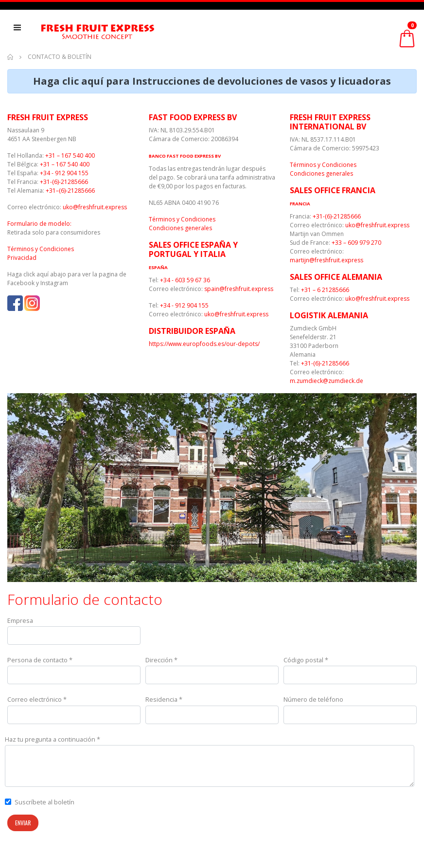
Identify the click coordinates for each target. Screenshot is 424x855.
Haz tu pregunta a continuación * (52, 739)
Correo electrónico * (37, 699)
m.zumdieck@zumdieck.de (326, 381)
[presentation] (343, 834)
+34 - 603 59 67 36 (185, 280)
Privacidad (21, 258)
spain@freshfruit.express (238, 289)
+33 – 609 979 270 (356, 242)
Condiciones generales (180, 228)
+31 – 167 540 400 (70, 155)
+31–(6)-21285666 (70, 190)
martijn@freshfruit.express (326, 260)
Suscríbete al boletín (44, 802)
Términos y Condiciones (40, 249)
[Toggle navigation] (21, 31)
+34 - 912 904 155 (64, 173)
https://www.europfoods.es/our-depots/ (204, 344)
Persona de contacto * (39, 659)
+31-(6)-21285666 (64, 182)
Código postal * (305, 659)
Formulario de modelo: (39, 223)
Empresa (20, 620)
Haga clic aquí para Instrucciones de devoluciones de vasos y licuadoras (212, 81)
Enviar (23, 823)
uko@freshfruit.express (95, 207)
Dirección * (161, 659)
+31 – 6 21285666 (325, 290)
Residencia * (163, 699)
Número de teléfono (313, 699)
